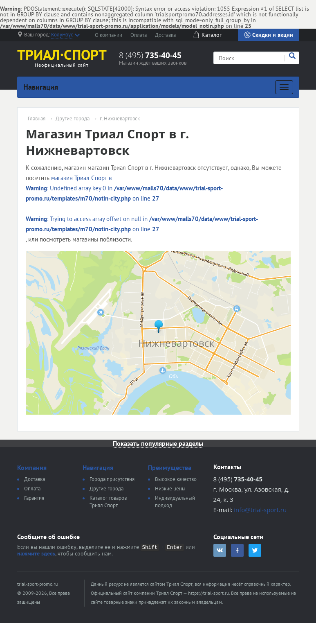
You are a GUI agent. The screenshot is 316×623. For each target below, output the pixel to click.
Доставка (165, 35)
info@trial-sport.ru (260, 510)
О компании (108, 35)
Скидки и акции (268, 34)
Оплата (138, 35)
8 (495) (150, 55)
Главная (36, 118)
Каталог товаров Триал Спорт (108, 501)
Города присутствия (112, 479)
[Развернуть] (284, 87)
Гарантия (34, 497)
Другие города (73, 118)
